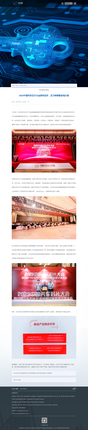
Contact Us (45, 425)
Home (13, 85)
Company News (44, 90)
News (17, 85)
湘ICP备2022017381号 (63, 428)
